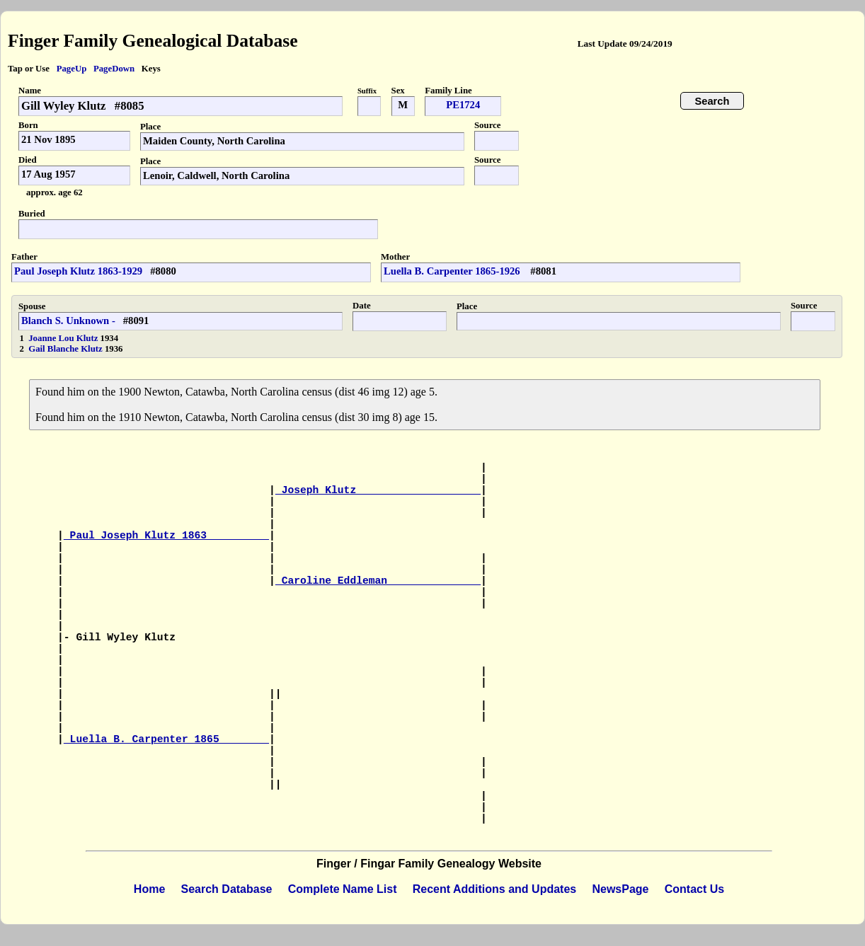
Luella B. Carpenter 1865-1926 (453, 271)
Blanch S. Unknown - (68, 320)
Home (149, 889)
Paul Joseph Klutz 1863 (166, 535)
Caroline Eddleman (378, 581)
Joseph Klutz (378, 490)
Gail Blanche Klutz (66, 349)
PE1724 (463, 104)
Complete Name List (342, 889)
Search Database (227, 889)
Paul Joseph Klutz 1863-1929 (78, 271)
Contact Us (694, 889)
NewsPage (620, 889)
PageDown (113, 69)
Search (712, 101)
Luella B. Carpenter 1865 (166, 739)
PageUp (72, 69)
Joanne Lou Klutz (64, 338)
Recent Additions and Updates (494, 889)
